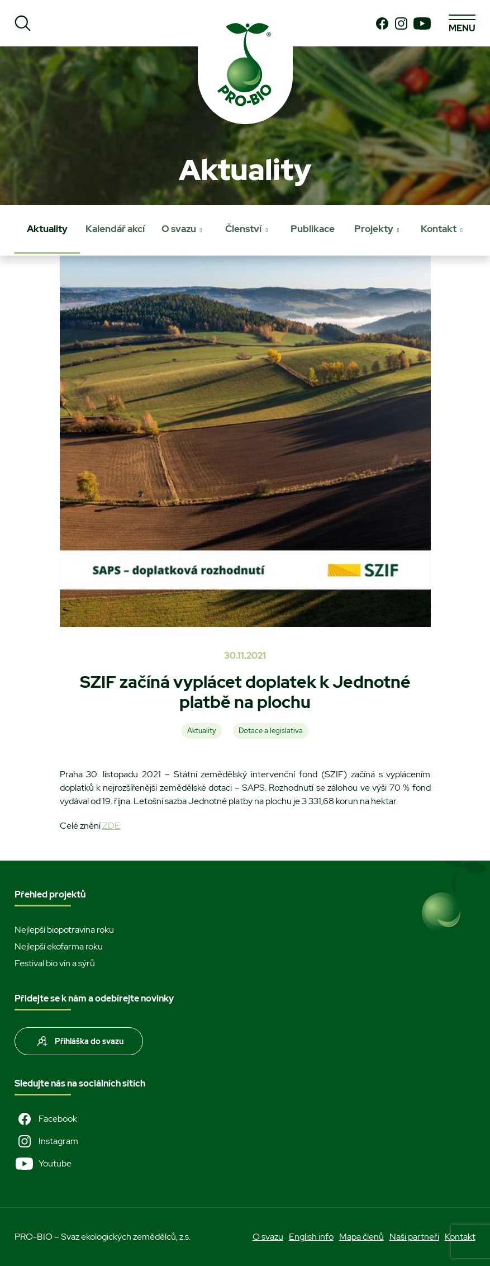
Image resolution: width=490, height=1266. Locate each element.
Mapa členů (361, 1237)
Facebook (46, 1119)
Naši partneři (414, 1237)
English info (311, 1237)
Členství (243, 229)
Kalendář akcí (115, 229)
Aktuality (47, 229)
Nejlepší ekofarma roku (59, 946)
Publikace (313, 229)
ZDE (111, 826)
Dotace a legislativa (271, 730)
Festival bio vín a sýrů (55, 963)
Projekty (373, 229)
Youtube (43, 1164)
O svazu (178, 229)
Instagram (46, 1141)
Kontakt (438, 229)
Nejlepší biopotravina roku (64, 930)
